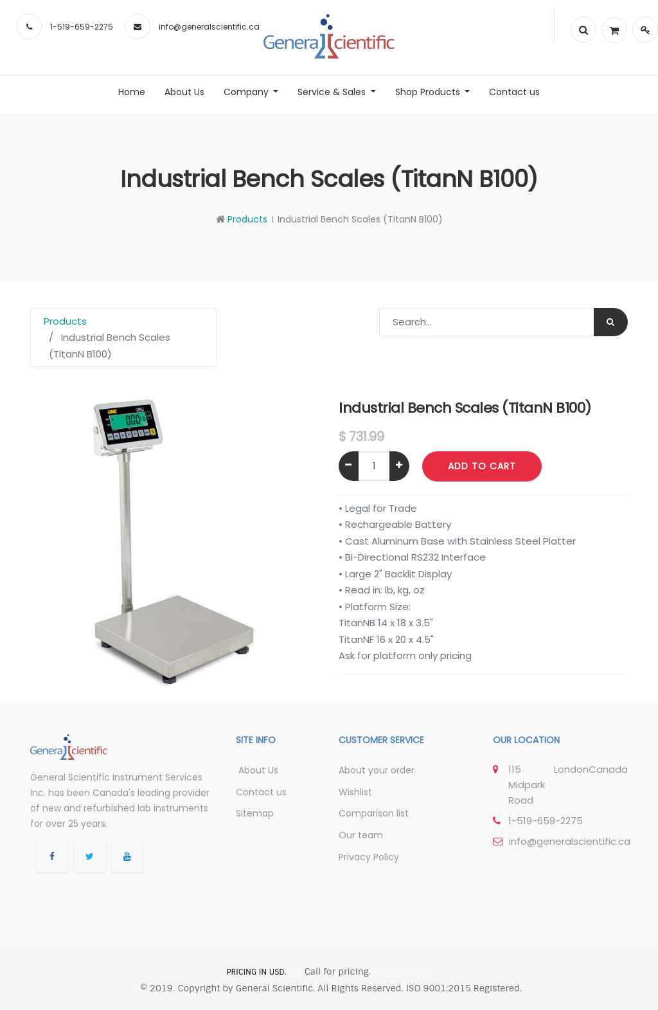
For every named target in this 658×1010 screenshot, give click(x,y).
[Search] (611, 322)
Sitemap (255, 813)
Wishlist (355, 792)
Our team (361, 835)
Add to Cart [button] (482, 466)
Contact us (261, 792)
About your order (376, 770)
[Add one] (399, 466)
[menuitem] (132, 92)
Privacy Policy (369, 857)
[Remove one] (349, 466)
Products (247, 219)
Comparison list (374, 813)
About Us (257, 770)
